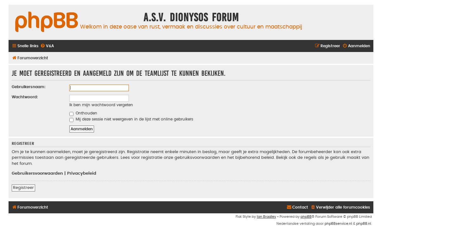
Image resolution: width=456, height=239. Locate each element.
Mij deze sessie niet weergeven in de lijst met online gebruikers (131, 119)
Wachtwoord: (25, 97)
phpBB (306, 216)
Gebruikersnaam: (29, 87)
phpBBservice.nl (338, 223)
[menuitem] (47, 46)
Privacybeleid (81, 173)
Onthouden (83, 113)
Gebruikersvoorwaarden (37, 173)
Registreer (23, 187)
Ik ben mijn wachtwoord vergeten (101, 105)
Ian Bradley (266, 216)
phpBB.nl (363, 223)
